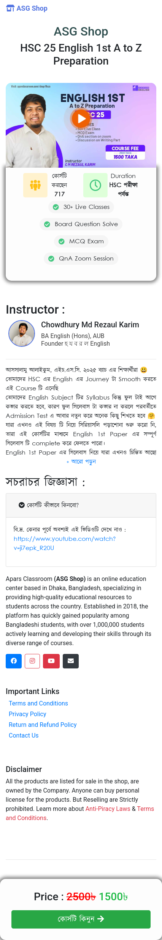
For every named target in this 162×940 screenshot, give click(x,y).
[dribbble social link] (51, 661)
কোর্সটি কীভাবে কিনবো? (49, 505)
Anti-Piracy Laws (108, 808)
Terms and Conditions (38, 703)
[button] (81, 462)
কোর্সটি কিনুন (81, 919)
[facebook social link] (14, 661)
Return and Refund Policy (43, 724)
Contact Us (24, 735)
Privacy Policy (27, 714)
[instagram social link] (32, 661)
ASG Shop (27, 8)
